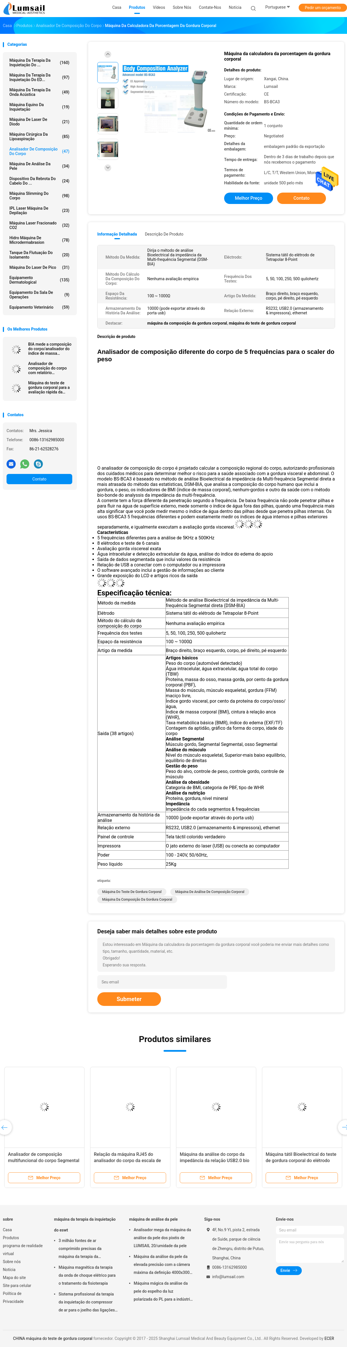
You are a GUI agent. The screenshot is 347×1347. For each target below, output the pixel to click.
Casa (7, 1230)
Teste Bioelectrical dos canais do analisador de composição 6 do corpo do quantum (299, 1160)
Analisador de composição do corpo (39, 151)
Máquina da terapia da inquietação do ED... (39, 77)
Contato (39, 479)
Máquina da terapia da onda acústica (39, 92)
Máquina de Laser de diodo (39, 121)
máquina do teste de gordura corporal (132, 892)
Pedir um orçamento (323, 7)
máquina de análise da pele (39, 166)
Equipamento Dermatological (39, 279)
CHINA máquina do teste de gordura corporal (52, 1338)
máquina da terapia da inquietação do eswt (84, 1224)
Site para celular (17, 1285)
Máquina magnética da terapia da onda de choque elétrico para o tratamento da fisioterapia (87, 1275)
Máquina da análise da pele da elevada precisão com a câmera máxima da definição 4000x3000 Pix (163, 1265)
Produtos (11, 1237)
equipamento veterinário (39, 307)
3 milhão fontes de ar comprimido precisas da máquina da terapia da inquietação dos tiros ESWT (83, 1249)
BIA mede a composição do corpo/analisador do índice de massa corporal (49, 349)
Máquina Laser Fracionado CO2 (39, 225)
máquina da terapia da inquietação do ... (39, 62)
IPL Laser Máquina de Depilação (39, 210)
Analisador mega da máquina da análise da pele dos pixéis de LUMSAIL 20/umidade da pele (162, 1238)
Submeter (129, 999)
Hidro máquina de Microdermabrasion (39, 240)
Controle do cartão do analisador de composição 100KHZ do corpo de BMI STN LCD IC (216, 1160)
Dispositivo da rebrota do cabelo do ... (39, 180)
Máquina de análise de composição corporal (209, 892)
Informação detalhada (117, 234)
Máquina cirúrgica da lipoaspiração (39, 136)
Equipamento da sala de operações (39, 294)
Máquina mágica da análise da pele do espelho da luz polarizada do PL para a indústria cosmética (163, 1292)
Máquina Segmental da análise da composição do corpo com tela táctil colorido (42, 1160)
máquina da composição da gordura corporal (137, 900)
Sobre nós (12, 1261)
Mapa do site (14, 1277)
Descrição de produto (164, 234)
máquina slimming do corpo (39, 195)
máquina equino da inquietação (39, 107)
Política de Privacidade (13, 1297)
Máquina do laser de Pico (39, 267)
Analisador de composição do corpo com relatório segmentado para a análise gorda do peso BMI (47, 368)
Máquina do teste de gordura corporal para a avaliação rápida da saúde (49, 387)
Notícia (9, 1269)
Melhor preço (248, 198)
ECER (329, 1338)
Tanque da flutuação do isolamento (39, 254)
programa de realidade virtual (23, 1249)
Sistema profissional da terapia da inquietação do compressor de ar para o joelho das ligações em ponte (87, 1303)
